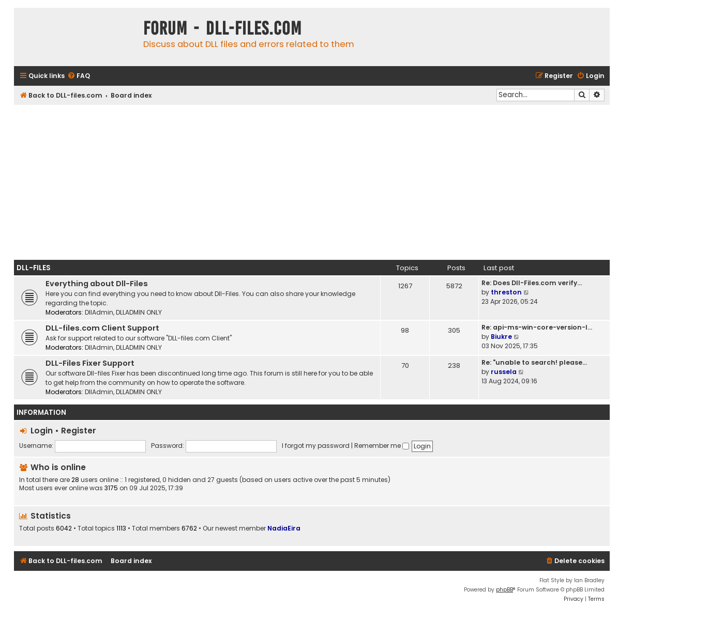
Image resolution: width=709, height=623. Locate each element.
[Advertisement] (312, 182)
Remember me (381, 445)
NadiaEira (283, 528)
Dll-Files (34, 268)
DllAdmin (99, 312)
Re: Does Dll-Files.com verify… (531, 282)
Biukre (501, 336)
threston (506, 292)
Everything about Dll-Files (97, 283)
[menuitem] (78, 76)
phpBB (504, 590)
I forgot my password (316, 445)
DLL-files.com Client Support (102, 328)
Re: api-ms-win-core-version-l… (536, 327)
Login (42, 430)
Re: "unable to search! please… (534, 362)
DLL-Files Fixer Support (90, 363)
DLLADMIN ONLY (139, 312)
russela (504, 371)
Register (78, 430)
